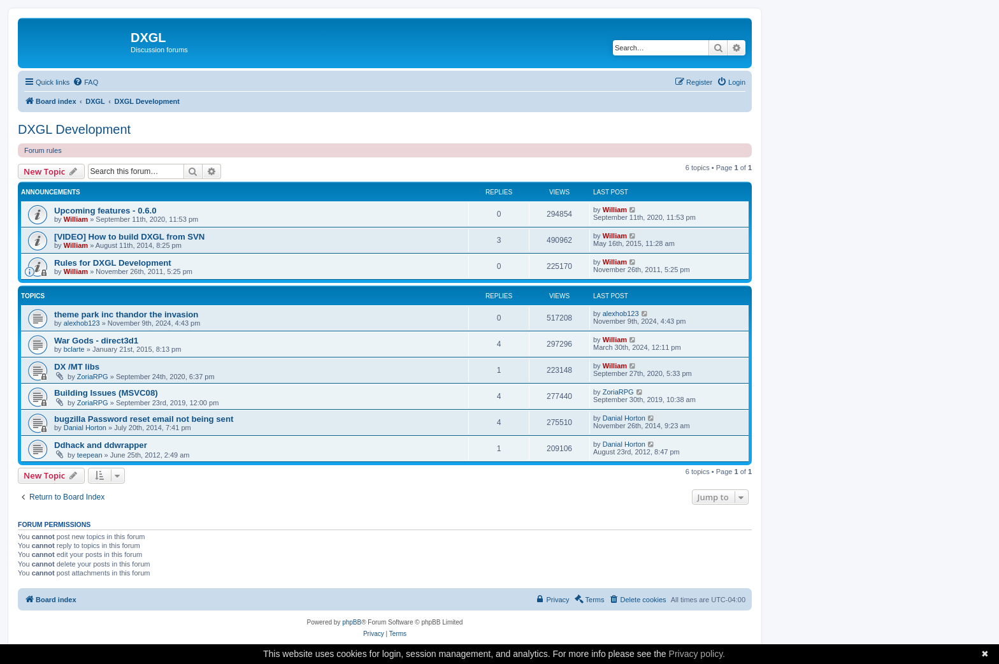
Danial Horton (85, 427)
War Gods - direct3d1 (96, 340)
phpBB (351, 622)
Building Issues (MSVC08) (106, 393)
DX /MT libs (76, 367)
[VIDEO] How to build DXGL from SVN (129, 237)
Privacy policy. (697, 654)
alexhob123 (82, 323)
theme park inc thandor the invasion (126, 314)
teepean (90, 455)
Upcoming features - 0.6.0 (105, 210)
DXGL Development (74, 129)
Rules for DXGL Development (112, 263)
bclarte (74, 349)
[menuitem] (85, 82)
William (76, 219)
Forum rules (43, 150)
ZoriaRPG (92, 376)
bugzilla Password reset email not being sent (143, 419)
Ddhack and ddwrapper (100, 445)
